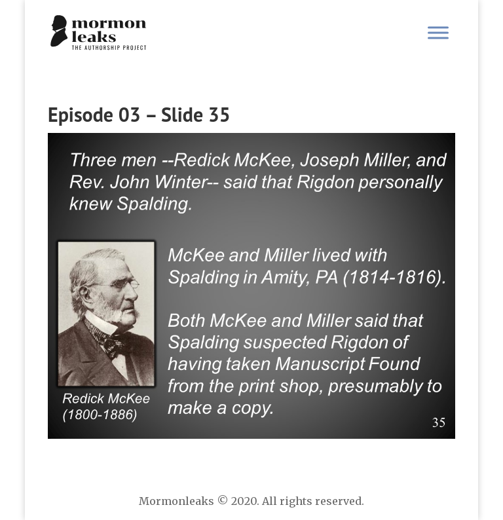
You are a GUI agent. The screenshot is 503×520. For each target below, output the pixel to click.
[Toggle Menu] (438, 32)
